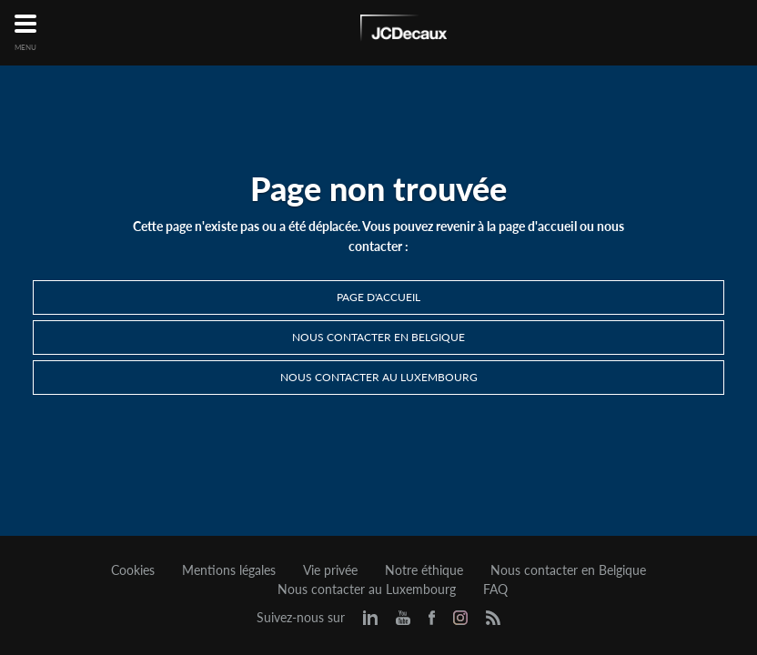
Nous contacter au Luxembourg (379, 377)
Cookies (133, 570)
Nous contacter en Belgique (378, 337)
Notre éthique (424, 570)
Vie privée (330, 570)
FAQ (495, 589)
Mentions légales (229, 570)
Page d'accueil (378, 297)
